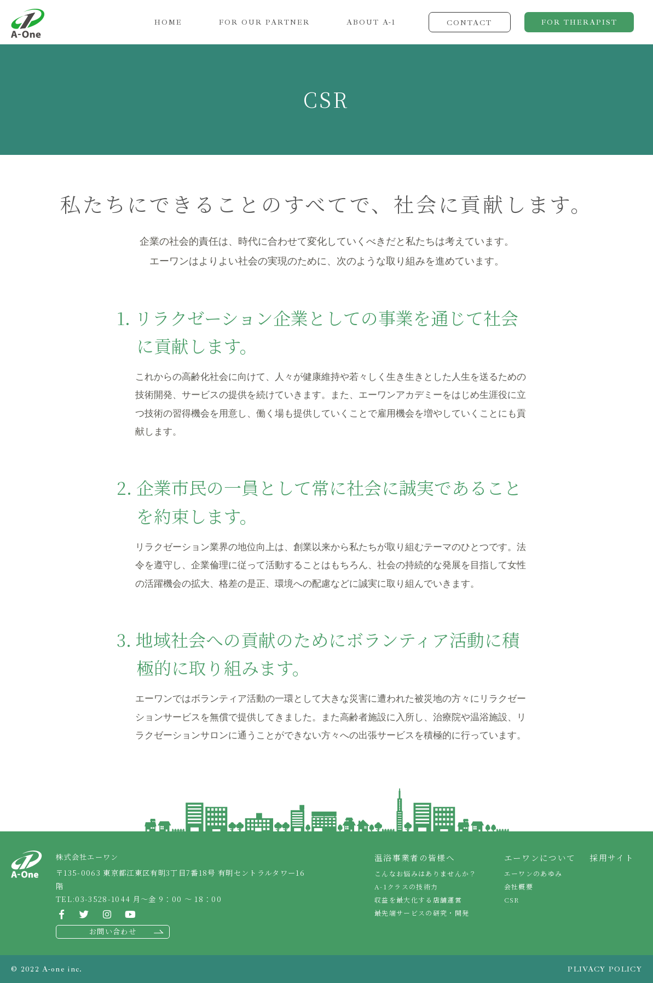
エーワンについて (540, 857)
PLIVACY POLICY (605, 969)
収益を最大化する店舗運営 (418, 899)
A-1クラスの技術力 (406, 886)
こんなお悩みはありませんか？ (425, 873)
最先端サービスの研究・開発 (421, 912)
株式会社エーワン (27, 23)
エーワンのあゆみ (533, 873)
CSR (511, 899)
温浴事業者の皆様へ (414, 857)
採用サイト (612, 857)
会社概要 (518, 886)
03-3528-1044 (102, 899)
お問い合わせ (112, 931)
